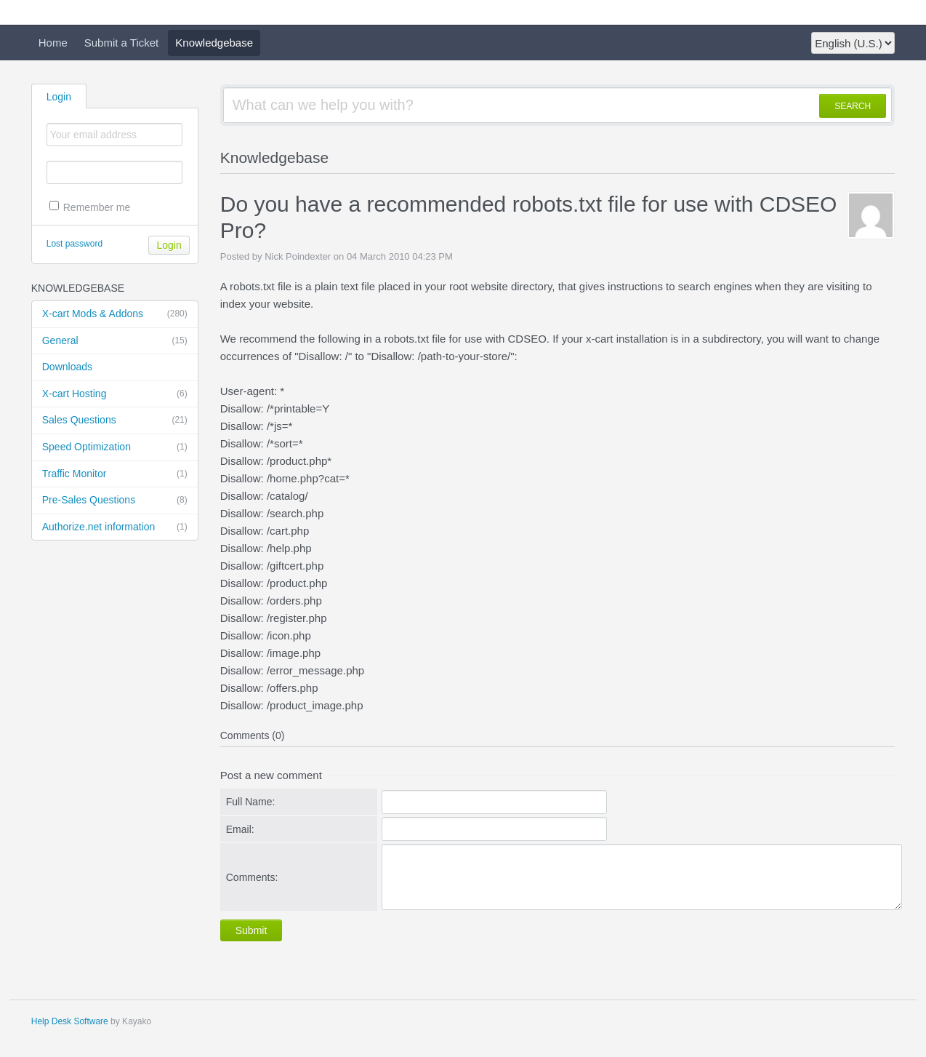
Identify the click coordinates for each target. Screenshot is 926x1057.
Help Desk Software (69, 1021)
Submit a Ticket (121, 42)
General (115, 341)
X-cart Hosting (115, 394)
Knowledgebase (214, 42)
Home (53, 42)
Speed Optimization (115, 447)
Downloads (67, 366)
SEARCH (852, 106)
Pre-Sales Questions (115, 500)
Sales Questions (115, 420)
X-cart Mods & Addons (115, 314)
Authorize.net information (115, 527)
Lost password (74, 244)
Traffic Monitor (115, 474)
